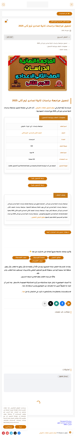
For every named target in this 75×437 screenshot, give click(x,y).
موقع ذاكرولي (56, 257)
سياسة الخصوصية (66, 421)
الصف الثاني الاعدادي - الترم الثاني (32, 133)
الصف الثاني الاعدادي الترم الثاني (60, 21)
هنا (23, 292)
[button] (62, 303)
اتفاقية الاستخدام (67, 423)
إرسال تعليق (63, 376)
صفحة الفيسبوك (39, 257)
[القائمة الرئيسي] (71, 4)
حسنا (20, 427)
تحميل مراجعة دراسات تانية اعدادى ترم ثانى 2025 (52, 43)
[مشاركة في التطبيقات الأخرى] (44, 303)
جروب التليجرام (38, 261)
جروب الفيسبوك (20, 257)
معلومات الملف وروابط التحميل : (56, 46)
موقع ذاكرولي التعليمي (38, 217)
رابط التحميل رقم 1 (37, 178)
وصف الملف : (63, 49)
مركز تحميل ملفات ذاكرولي (45, 108)
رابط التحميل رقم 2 (37, 185)
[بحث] (3, 4)
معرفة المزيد (8, 427)
